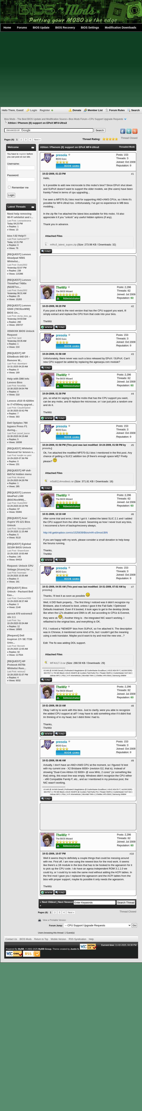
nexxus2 (21, 671)
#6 (132, 514)
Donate (77, 110)
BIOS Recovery (65, 27)
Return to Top (41, 939)
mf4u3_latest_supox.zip (63, 244)
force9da (21, 385)
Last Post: (12, 220)
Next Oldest (49, 902)
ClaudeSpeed (23, 408)
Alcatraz (21, 477)
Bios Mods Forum (78, 119)
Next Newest (65, 902)
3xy (19, 620)
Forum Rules (117, 110)
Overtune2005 (24, 598)
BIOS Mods (26, 939)
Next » (37, 139)
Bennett (21, 646)
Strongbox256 (24, 528)
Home (7, 27)
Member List (95, 110)
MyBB (21, 949)
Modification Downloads (120, 27)
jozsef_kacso (23, 433)
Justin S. (74, 949)
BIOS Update (41, 27)
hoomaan (21, 573)
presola (46, 448)
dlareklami (22, 363)
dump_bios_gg (24, 316)
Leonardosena (24, 220)
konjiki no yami (24, 455)
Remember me (18, 187)
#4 (132, 393)
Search (135, 110)
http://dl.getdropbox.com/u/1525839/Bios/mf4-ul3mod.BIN (75, 532)
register (22, 154)
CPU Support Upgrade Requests (106, 119)
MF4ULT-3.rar (58, 663)
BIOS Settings (90, 27)
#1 (132, 173)
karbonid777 (23, 239)
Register (45, 110)
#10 (132, 853)
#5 (132, 445)
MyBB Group (44, 949)
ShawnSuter (23, 550)
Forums (22, 27)
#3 (132, 354)
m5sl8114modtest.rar (62, 481)
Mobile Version (58, 939)
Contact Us (11, 939)
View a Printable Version (54, 920)
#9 (132, 760)
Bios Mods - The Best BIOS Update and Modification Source (35, 119)
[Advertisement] (36, 69)
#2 (132, 306)
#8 (132, 705)
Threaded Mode (127, 147)
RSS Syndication (77, 939)
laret (19, 338)
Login (33, 110)
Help (91, 939)
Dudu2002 (22, 265)
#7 (132, 586)
